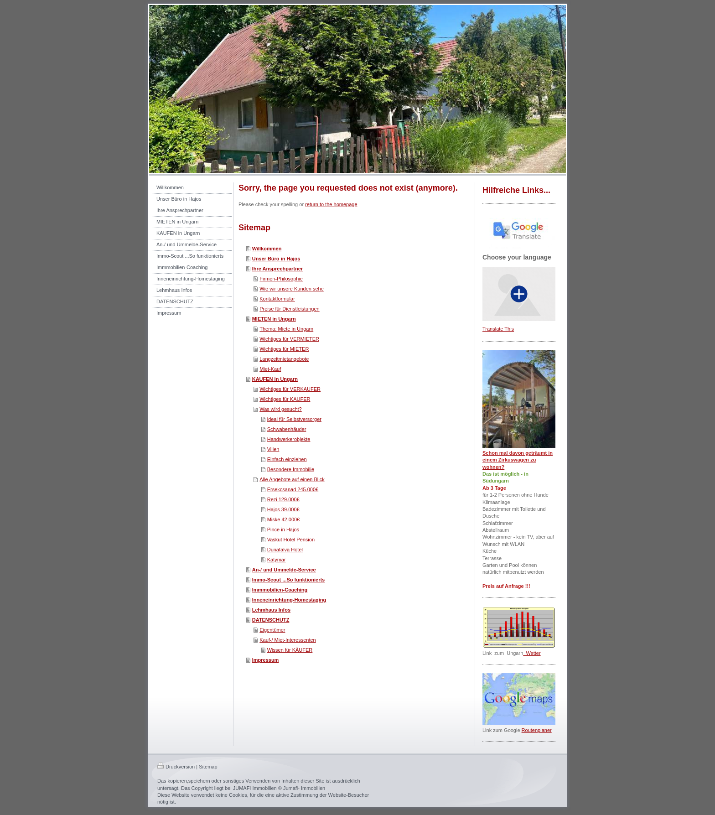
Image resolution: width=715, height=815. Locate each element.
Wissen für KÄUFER (290, 650)
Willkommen (267, 248)
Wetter (531, 653)
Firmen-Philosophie (281, 278)
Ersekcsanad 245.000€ (293, 489)
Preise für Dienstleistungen (289, 308)
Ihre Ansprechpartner (277, 268)
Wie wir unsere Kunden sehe (291, 288)
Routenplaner (537, 730)
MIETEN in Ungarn (274, 319)
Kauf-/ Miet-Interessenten (287, 640)
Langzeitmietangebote (284, 359)
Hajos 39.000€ (283, 509)
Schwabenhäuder (286, 429)
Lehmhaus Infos (271, 610)
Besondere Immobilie (290, 469)
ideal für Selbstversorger (294, 419)
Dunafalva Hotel (285, 549)
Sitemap (208, 766)
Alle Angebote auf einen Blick (292, 479)
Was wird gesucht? (280, 409)
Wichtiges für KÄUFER (284, 399)
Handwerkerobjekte (289, 439)
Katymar (276, 559)
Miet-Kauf (270, 369)
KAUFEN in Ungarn (275, 379)
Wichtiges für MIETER (284, 349)
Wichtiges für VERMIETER (289, 339)
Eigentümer (272, 630)
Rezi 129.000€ (283, 499)
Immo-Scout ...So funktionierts (288, 579)
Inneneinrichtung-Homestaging (289, 599)
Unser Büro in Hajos (276, 258)
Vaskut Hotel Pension (291, 539)
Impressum (265, 660)
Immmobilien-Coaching (280, 589)
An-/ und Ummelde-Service (284, 569)
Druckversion (176, 766)
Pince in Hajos (283, 529)
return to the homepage (331, 204)
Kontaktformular (277, 298)
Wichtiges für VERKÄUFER (290, 389)
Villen (273, 449)
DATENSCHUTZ (271, 620)
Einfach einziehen (287, 459)
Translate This (498, 329)
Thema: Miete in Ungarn (286, 329)
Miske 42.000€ (283, 519)
